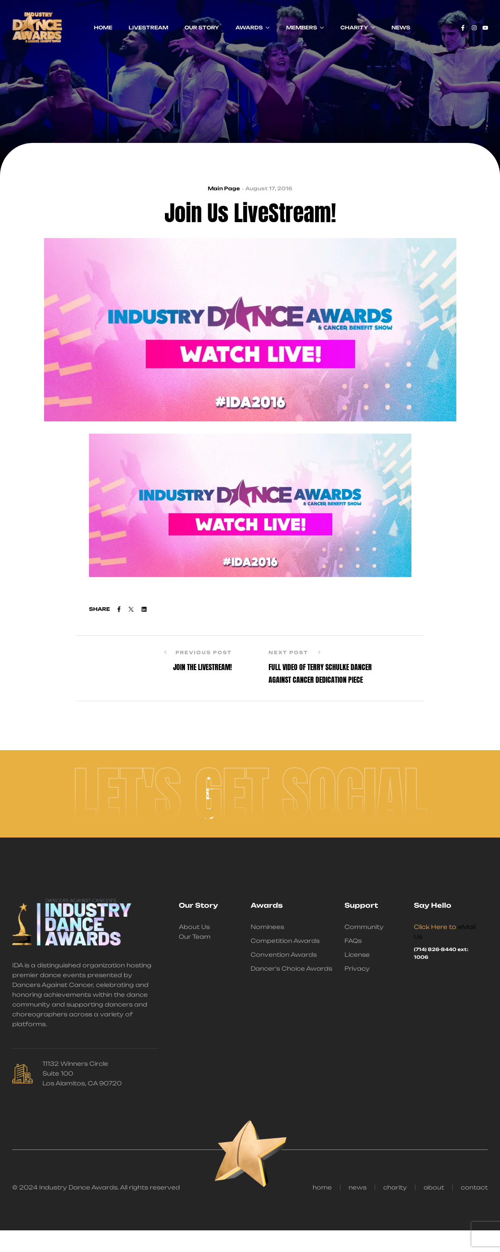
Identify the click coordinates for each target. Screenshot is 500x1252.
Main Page (224, 188)
